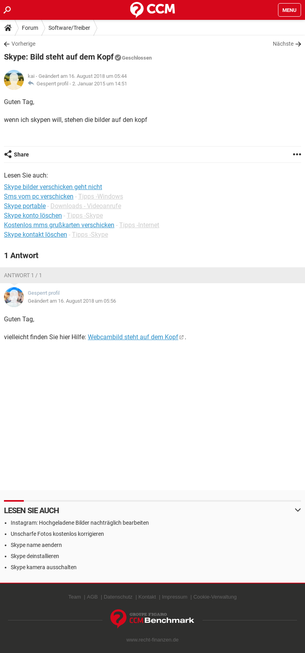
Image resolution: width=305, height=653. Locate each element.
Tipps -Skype (85, 215)
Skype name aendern (36, 545)
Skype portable (25, 206)
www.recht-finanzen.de (152, 640)
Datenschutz (118, 597)
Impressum (174, 597)
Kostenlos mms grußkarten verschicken (59, 225)
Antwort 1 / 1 (23, 275)
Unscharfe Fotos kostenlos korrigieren (57, 534)
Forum (30, 28)
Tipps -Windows (100, 196)
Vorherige (23, 44)
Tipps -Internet (139, 225)
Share (21, 154)
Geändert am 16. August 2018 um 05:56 (72, 301)
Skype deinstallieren (35, 556)
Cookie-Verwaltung (215, 597)
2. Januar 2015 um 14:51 (99, 84)
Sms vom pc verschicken (38, 196)
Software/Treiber (69, 28)
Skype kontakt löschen (35, 234)
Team (74, 597)
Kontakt (147, 597)
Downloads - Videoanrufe (85, 206)
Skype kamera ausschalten (44, 567)
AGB (92, 597)
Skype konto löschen (33, 215)
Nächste (283, 44)
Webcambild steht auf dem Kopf (133, 337)
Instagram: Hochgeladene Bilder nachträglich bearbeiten (80, 523)
